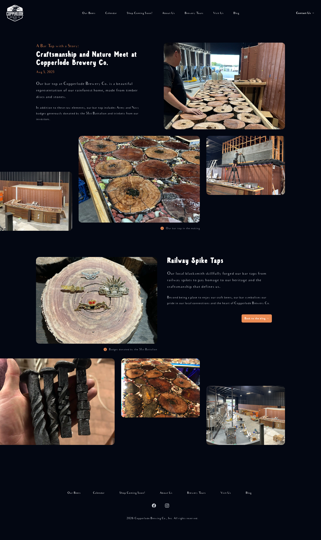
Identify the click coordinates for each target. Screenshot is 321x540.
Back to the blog (256, 318)
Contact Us (305, 13)
